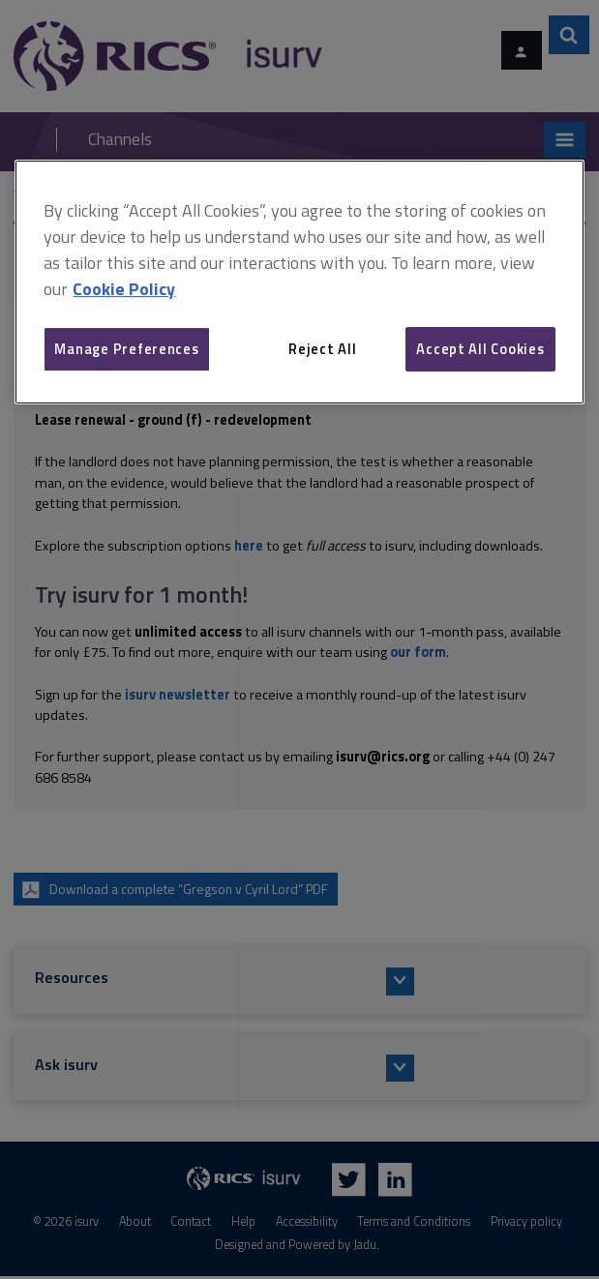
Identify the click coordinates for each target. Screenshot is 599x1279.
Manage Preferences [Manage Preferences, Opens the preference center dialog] (126, 349)
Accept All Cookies (480, 349)
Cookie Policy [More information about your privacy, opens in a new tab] (124, 289)
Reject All (322, 349)
